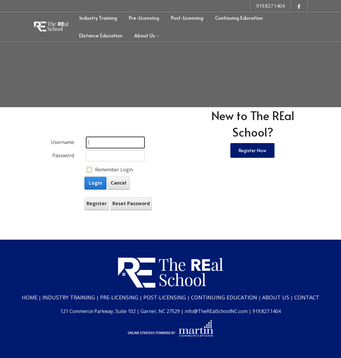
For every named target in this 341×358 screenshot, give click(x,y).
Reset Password (131, 203)
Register (97, 203)
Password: (63, 155)
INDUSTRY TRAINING (68, 297)
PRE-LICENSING (119, 297)
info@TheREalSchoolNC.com (216, 311)
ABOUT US (275, 297)
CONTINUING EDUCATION (224, 297)
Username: (63, 142)
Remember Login (114, 169)
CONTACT (306, 297)
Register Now (252, 150)
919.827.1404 (270, 6)
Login (95, 183)
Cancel (119, 183)
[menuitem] (98, 18)
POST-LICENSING (164, 297)
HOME (29, 297)
